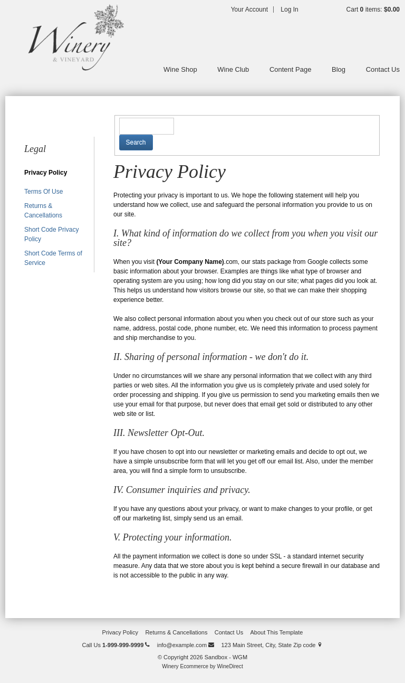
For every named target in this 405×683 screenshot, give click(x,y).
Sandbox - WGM (73, 37)
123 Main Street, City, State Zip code (272, 645)
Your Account (249, 9)
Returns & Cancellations (43, 210)
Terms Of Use (43, 191)
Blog (338, 69)
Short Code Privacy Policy (51, 234)
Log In (289, 9)
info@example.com (185, 645)
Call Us (116, 645)
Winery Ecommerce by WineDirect (202, 666)
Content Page (290, 69)
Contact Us (383, 69)
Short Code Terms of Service (53, 258)
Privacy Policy (45, 172)
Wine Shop (180, 69)
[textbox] (146, 126)
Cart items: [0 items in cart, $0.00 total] (373, 9)
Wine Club (233, 69)
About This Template (276, 632)
